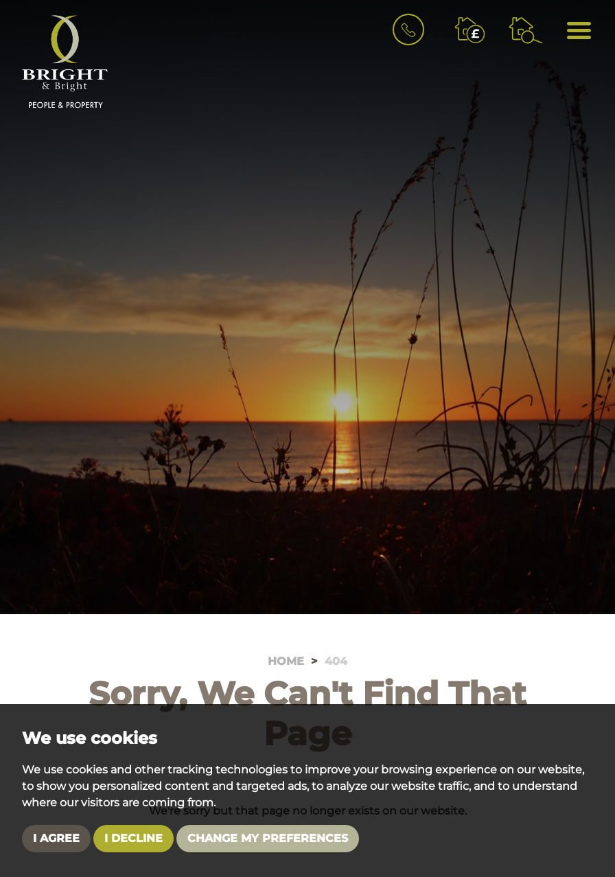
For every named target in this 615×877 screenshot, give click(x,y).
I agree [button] (56, 838)
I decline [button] (133, 838)
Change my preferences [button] (267, 838)
